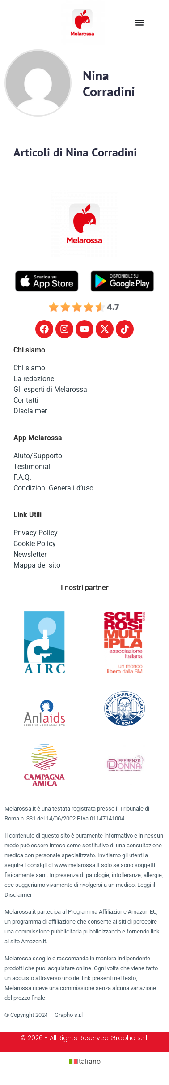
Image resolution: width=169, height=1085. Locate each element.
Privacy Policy (35, 533)
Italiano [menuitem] (89, 1061)
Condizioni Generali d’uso (53, 488)
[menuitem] (84, 1061)
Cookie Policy (34, 543)
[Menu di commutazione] (139, 22)
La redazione (33, 378)
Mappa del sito (36, 565)
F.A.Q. (22, 477)
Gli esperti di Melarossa (50, 389)
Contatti (25, 400)
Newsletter (29, 554)
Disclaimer (30, 411)
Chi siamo (29, 368)
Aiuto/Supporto (37, 455)
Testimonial (32, 466)
